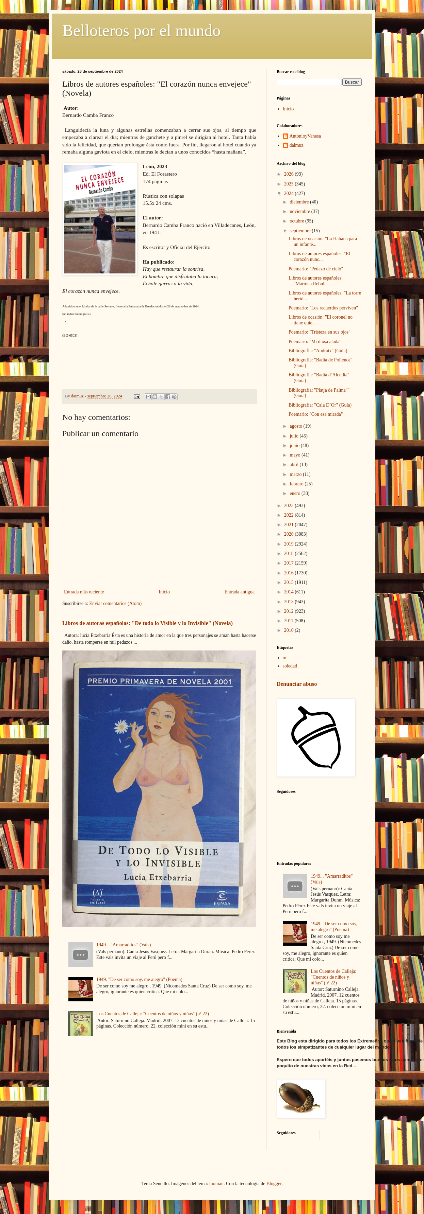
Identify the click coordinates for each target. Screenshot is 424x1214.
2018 (289, 553)
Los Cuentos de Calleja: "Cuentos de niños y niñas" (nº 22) (152, 1013)
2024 (289, 193)
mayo (295, 455)
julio (294, 436)
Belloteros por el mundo (141, 30)
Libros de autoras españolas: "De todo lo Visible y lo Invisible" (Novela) (147, 623)
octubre (297, 221)
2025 (289, 183)
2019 (289, 544)
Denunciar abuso (297, 684)
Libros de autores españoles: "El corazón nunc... (319, 256)
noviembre (300, 211)
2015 (289, 582)
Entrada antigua (240, 591)
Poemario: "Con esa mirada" (316, 414)
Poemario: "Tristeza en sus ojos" (319, 332)
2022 (289, 515)
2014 (289, 591)
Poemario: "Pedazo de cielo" (316, 268)
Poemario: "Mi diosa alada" (315, 341)
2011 (289, 620)
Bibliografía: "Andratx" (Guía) (318, 350)
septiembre (301, 230)
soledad (290, 665)
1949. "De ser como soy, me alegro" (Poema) (139, 979)
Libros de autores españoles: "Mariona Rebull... (316, 280)
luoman (216, 1183)
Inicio (164, 591)
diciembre (300, 201)
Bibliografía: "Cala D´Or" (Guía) (320, 405)
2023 (289, 505)
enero (295, 493)
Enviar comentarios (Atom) (115, 603)
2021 (289, 524)
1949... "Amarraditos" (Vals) (123, 944)
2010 (289, 630)
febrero (297, 483)
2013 (289, 601)
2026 (289, 174)
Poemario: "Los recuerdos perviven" (323, 307)
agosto (296, 426)
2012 (289, 611)
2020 (289, 534)
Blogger (273, 1183)
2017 (289, 563)
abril (294, 464)
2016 (289, 572)
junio (295, 445)
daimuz (297, 145)
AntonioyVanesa (305, 136)
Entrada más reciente (84, 591)
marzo (296, 474)
